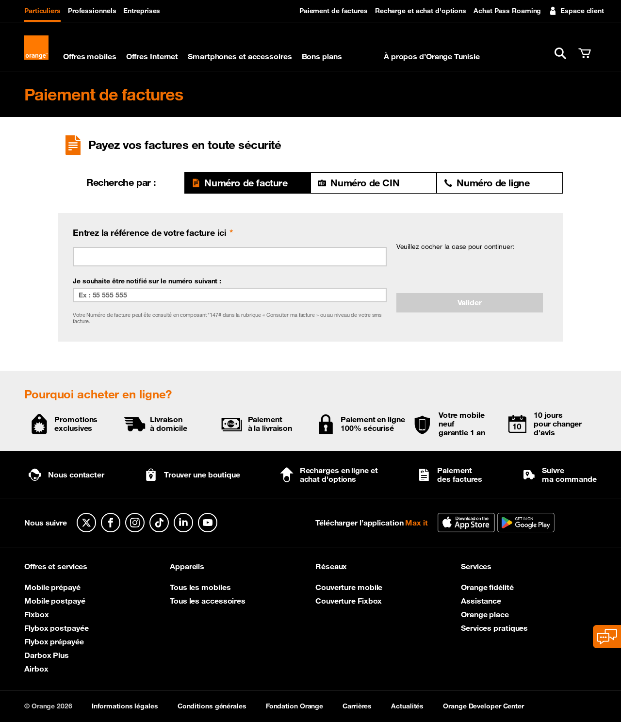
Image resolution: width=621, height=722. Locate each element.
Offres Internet (152, 56)
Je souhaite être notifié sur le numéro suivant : (147, 281)
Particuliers (42, 10)
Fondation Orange (294, 706)
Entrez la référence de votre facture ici (150, 232)
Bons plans (322, 56)
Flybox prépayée (54, 641)
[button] (560, 53)
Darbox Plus (46, 655)
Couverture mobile (348, 587)
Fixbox (36, 614)
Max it (363, 56)
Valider (470, 302)
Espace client (576, 11)
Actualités (407, 706)
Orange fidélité (487, 587)
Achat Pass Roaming (507, 10)
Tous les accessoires (207, 601)
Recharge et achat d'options (420, 10)
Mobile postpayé (54, 601)
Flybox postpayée (56, 628)
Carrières (357, 706)
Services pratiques (494, 628)
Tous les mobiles (200, 587)
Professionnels (92, 10)
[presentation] (470, 272)
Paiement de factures (333, 10)
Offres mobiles (89, 56)
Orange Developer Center (483, 706)
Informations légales (125, 706)
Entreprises (141, 10)
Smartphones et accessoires (240, 56)
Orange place (485, 614)
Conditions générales (212, 706)
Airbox (36, 668)
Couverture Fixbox (348, 601)
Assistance (481, 601)
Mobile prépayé (52, 587)
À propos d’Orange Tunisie (432, 56)
